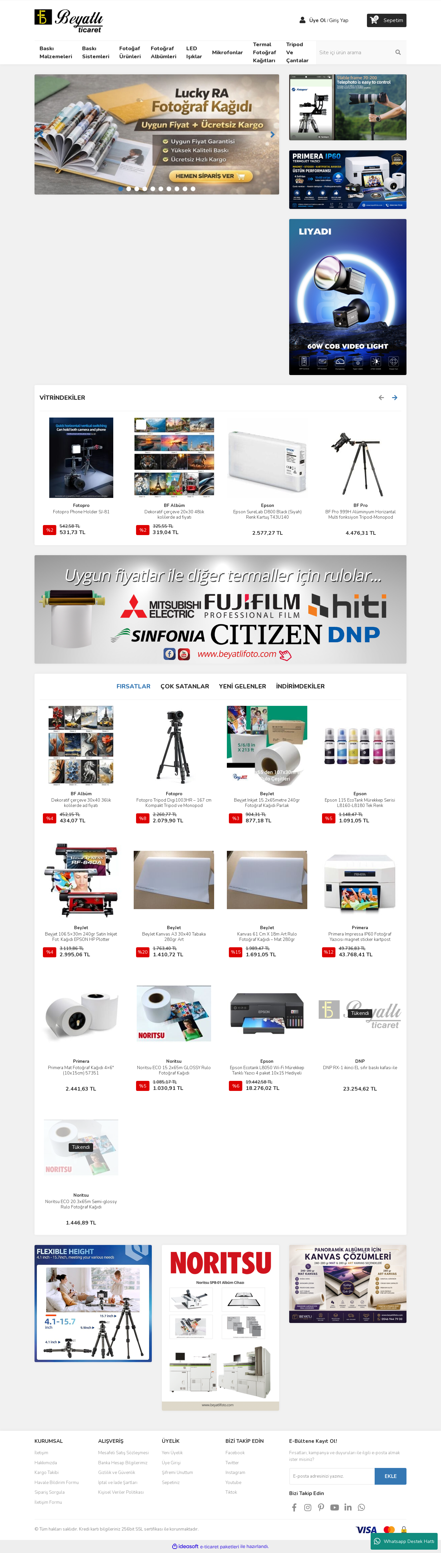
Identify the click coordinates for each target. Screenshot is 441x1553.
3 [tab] (136, 189)
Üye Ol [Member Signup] (317, 20)
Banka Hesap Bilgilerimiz (122, 1463)
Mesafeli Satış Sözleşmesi (123, 1453)
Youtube (233, 1483)
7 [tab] (169, 189)
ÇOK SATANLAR (185, 686)
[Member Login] (303, 20)
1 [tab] (120, 189)
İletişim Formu (48, 1502)
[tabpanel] (157, 134)
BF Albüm (174, 506)
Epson (267, 506)
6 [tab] (161, 189)
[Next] (272, 134)
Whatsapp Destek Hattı (404, 1541)
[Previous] (41, 134)
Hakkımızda (46, 1463)
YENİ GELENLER (242, 686)
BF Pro (361, 506)
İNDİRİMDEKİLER (300, 686)
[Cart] (386, 20)
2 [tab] (128, 189)
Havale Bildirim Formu (57, 1483)
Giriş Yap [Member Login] (339, 20)
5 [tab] (152, 189)
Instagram (235, 1473)
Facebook (235, 1453)
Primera (360, 928)
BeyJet (267, 794)
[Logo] (69, 20)
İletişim (41, 1453)
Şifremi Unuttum (177, 1473)
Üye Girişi (171, 1463)
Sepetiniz (171, 1483)
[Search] (361, 52)
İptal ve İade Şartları (117, 1483)
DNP (360, 1061)
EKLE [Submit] (391, 1476)
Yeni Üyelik (172, 1453)
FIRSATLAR (133, 686)
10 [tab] (193, 189)
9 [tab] (185, 189)
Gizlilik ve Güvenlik (116, 1473)
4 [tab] (144, 189)
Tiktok (231, 1492)
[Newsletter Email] (332, 1476)
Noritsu (174, 1061)
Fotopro (81, 506)
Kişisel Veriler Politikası (121, 1492)
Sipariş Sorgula (50, 1492)
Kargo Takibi (47, 1473)
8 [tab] (177, 189)
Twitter (232, 1463)
